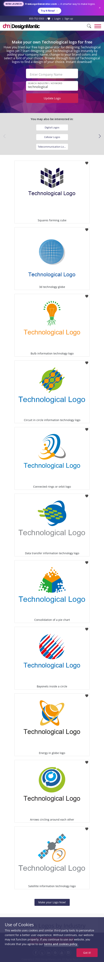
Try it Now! (49, 11)
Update (52, 98)
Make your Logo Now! (52, 902)
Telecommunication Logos (53, 146)
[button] (99, 136)
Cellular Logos (52, 137)
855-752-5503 (36, 18)
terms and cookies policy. (61, 944)
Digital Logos (52, 127)
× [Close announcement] (100, 8)
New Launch (14, 4)
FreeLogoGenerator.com (41, 4)
